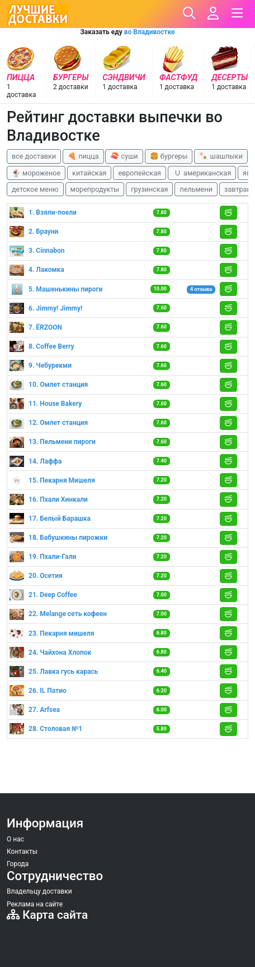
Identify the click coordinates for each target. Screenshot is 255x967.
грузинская (149, 189)
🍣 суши (124, 156)
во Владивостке (149, 32)
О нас (15, 839)
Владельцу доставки (39, 891)
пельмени (196, 189)
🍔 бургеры (169, 156)
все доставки (34, 156)
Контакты (22, 851)
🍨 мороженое (36, 173)
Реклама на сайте (35, 904)
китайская (89, 173)
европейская (139, 173)
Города (18, 864)
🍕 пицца (83, 156)
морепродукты (95, 189)
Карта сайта (47, 915)
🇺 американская (202, 173)
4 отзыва (201, 289)
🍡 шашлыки (221, 156)
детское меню (35, 189)
